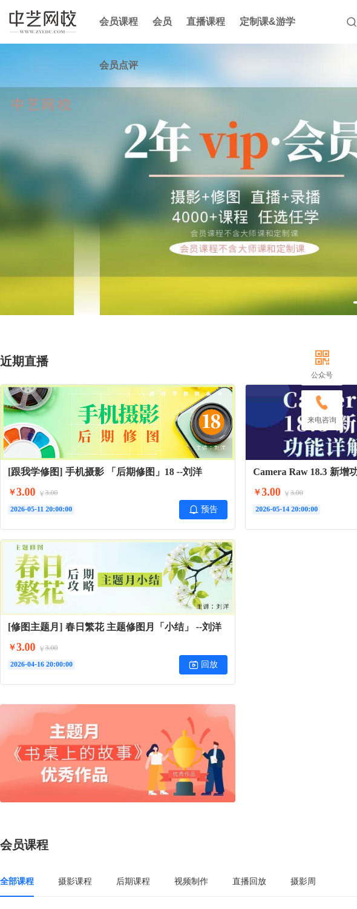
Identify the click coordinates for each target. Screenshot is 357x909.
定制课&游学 (267, 21)
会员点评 (118, 65)
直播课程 (205, 21)
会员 (162, 21)
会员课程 (118, 21)
